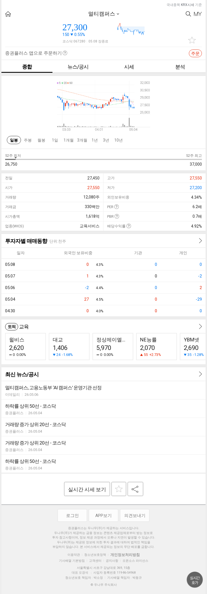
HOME (8, 14)
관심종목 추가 (192, 40)
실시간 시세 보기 (87, 489)
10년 (118, 140)
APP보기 (103, 515)
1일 (55, 140)
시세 (129, 67)
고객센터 (95, 561)
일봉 (14, 140)
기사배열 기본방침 (72, 561)
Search (188, 14)
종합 (27, 67)
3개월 (82, 140)
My (198, 14)
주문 (195, 53)
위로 (194, 579)
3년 (106, 140)
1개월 (69, 140)
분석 (180, 67)
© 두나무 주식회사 (103, 585)
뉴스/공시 (77, 67)
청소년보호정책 (95, 555)
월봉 (41, 140)
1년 (95, 140)
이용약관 (73, 555)
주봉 (28, 140)
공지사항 (112, 561)
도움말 (116, 206)
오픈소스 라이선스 (135, 561)
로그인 (72, 515)
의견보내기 (134, 515)
